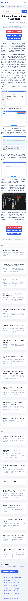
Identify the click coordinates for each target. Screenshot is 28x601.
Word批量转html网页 (8, 588)
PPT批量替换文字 (7, 590)
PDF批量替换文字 (7, 593)
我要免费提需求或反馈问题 (10, 571)
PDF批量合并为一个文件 (8, 577)
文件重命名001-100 (15, 593)
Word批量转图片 (7, 585)
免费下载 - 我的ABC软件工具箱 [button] (14, 32)
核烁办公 (4, 2)
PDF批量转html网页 (15, 580)
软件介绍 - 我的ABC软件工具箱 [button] (14, 35)
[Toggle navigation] (25, 2)
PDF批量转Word (17, 577)
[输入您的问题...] (12, 11)
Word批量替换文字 (16, 588)
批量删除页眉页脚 (7, 598)
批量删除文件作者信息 (20, 595)
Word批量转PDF (17, 582)
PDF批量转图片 (7, 580)
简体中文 (10, 22)
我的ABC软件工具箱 (11, 6)
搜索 (24, 11)
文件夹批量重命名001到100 (9, 595)
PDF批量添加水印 (15, 598)
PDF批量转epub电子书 (8, 582)
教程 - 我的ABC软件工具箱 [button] (14, 38)
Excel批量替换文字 (15, 590)
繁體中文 (13, 22)
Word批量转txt (14, 585)
